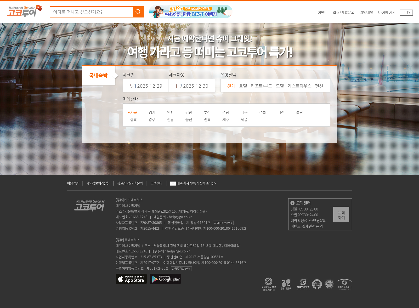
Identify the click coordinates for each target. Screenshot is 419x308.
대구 (244, 112)
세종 (244, 120)
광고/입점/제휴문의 (130, 183)
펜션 (319, 85)
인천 (170, 112)
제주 (225, 120)
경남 (225, 112)
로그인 (406, 12)
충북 (133, 120)
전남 (170, 120)
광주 (151, 120)
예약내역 (366, 12)
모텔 (280, 85)
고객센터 (156, 183)
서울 (133, 112)
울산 (188, 120)
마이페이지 (387, 12)
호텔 (243, 85)
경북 (262, 112)
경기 (151, 112)
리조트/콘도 (261, 85)
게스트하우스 (299, 85)
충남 (299, 112)
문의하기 (341, 215)
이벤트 (322, 12)
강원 (188, 112)
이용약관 (73, 183)
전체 (231, 85)
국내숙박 (98, 75)
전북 (207, 120)
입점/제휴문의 (344, 12)
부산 (207, 112)
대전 (280, 112)
